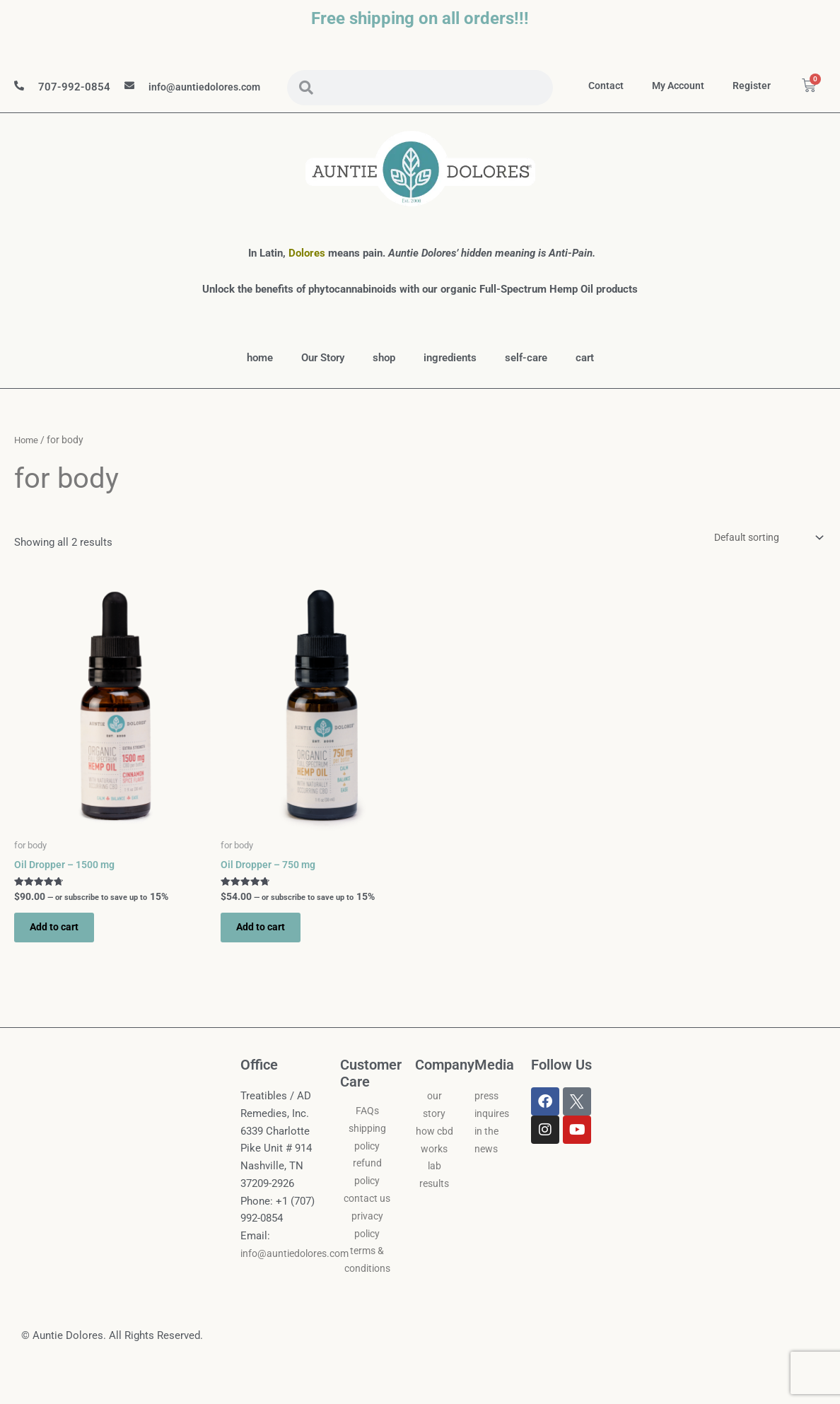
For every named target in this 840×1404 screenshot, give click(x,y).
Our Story (322, 385)
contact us (367, 1233)
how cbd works (434, 1183)
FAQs (367, 1145)
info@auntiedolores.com (205, 101)
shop (384, 385)
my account (722, 86)
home (260, 385)
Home (27, 467)
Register (798, 86)
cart (585, 385)
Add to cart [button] (61, 959)
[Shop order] (762, 565)
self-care (526, 385)
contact (647, 86)
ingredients (450, 385)
